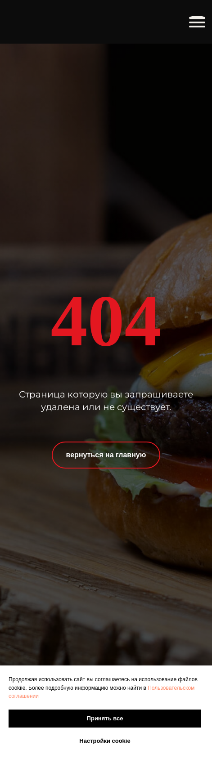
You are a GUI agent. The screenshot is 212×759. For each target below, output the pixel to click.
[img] (58, 21)
